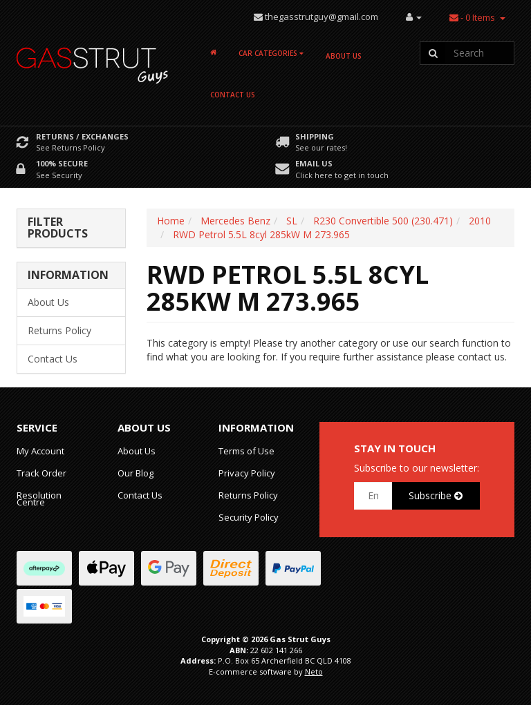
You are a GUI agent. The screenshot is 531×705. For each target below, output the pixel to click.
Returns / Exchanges (82, 136)
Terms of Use (246, 451)
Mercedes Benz (235, 220)
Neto (314, 671)
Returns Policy (59, 330)
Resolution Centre (39, 498)
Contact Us (232, 94)
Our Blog (135, 473)
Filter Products (58, 228)
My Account (40, 451)
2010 (480, 220)
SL (291, 220)
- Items (472, 17)
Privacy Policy (246, 473)
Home (171, 220)
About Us (344, 56)
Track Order (41, 473)
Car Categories (271, 53)
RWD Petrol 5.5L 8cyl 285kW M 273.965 (261, 234)
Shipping (314, 136)
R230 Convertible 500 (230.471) (383, 220)
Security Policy (248, 517)
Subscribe (436, 495)
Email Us (314, 163)
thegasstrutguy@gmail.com (321, 16)
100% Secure (62, 163)
